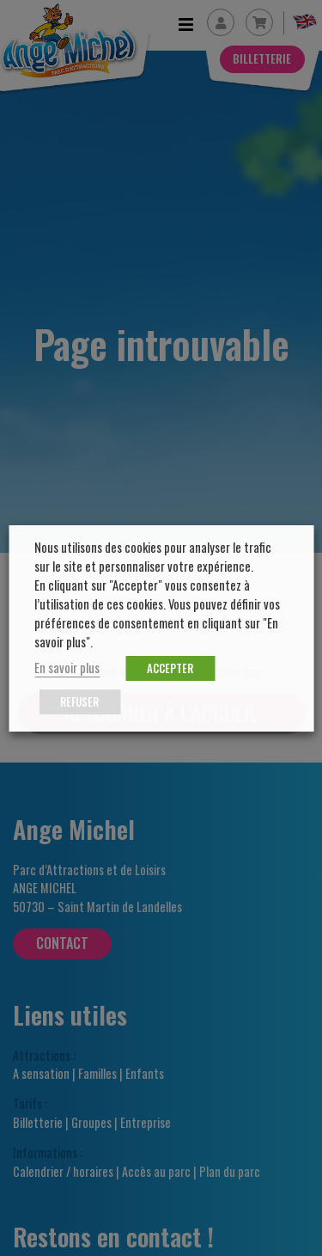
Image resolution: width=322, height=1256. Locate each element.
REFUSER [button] (79, 701)
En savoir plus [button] (67, 668)
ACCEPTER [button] (170, 668)
